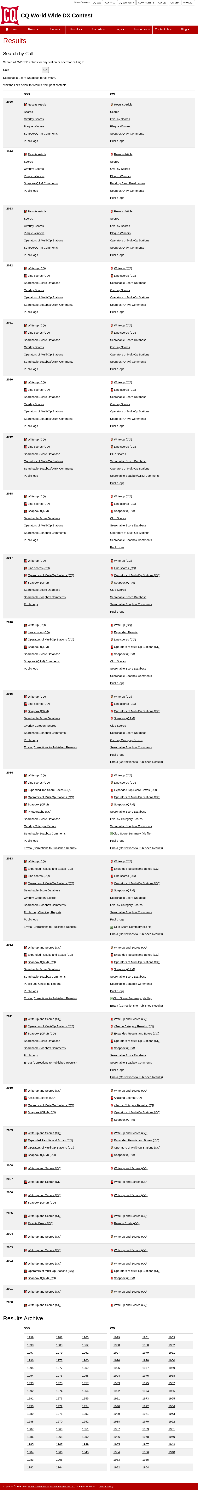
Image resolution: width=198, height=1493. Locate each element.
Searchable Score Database (21, 77)
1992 (30, 1391)
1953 (85, 1413)
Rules (33, 29)
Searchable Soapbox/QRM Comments (48, 304)
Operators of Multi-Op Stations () (51, 575)
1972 (59, 1406)
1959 (85, 1367)
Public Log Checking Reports (42, 912)
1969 (59, 1429)
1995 (30, 1367)
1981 (59, 1337)
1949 (85, 1444)
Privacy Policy (106, 1486)
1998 (30, 1345)
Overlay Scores (34, 119)
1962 (85, 1345)
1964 (59, 1467)
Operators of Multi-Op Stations (43, 240)
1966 (59, 1452)
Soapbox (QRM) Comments (128, 304)
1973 (59, 1398)
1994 (30, 1375)
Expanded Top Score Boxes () (49, 790)
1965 (59, 1459)
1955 (85, 1398)
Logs (119, 29)
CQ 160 (162, 2)
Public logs (31, 141)
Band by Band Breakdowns (127, 183)
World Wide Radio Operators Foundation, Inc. (51, 1486)
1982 (30, 1467)
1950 (85, 1436)
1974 (59, 1391)
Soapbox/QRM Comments (41, 133)
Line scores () (39, 275)
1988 (30, 1421)
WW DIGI (188, 2)
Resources (141, 29)
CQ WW (97, 2)
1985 (30, 1444)
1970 (59, 1421)
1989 (30, 1413)
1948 (85, 1452)
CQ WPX (110, 2)
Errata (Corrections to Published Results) (50, 747)
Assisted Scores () (41, 1097)
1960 (85, 1360)
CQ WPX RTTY (146, 2)
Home (11, 29)
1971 (59, 1413)
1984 (30, 1452)
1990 (30, 1406)
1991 (30, 1398)
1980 (59, 1345)
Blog (185, 29)
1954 (85, 1406)
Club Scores (118, 454)
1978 (59, 1360)
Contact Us (163, 29)
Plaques (55, 29)
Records (98, 29)
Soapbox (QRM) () (42, 962)
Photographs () (39, 811)
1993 (30, 1383)
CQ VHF (175, 2)
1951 (85, 1429)
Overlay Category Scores (40, 725)
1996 (30, 1360)
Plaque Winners (34, 126)
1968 (59, 1436)
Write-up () (37, 268)
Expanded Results (126, 632)
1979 (59, 1352)
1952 (85, 1421)
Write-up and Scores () (44, 947)
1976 (59, 1375)
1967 (59, 1444)
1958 (85, 1375)
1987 (30, 1429)
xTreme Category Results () (134, 1026)
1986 (30, 1436)
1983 (30, 1459)
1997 (30, 1352)
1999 (30, 1337)
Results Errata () (40, 1223)
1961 (85, 1352)
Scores (28, 111)
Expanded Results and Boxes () (50, 868)
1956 (85, 1391)
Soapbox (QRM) (38, 511)
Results (76, 29)
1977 (59, 1367)
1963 (85, 1337)
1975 (59, 1383)
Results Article (37, 104)
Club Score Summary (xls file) (132, 833)
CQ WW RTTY (126, 2)
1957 (85, 1383)
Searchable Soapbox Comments (45, 532)
